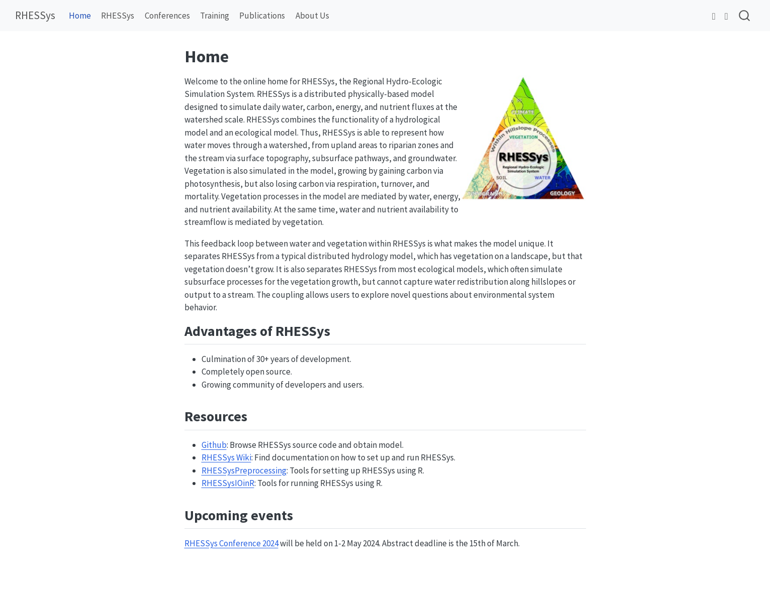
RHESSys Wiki (226, 457)
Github (214, 444)
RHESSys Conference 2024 (231, 543)
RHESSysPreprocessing (244, 470)
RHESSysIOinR (228, 483)
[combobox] (745, 16)
